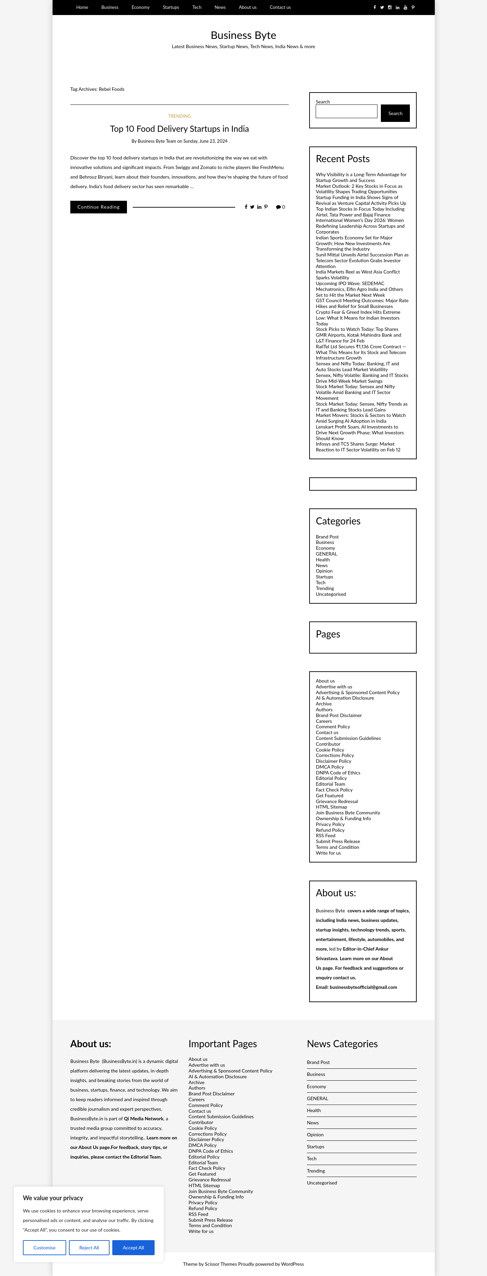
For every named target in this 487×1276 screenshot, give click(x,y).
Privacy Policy (330, 824)
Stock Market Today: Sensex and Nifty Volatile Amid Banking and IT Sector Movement (355, 392)
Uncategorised (331, 594)
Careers (324, 721)
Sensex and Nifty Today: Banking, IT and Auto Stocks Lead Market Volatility (357, 366)
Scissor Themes (221, 1264)
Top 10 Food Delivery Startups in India (179, 129)
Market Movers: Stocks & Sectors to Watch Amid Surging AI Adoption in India (360, 418)
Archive (324, 703)
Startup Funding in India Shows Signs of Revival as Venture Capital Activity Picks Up (361, 200)
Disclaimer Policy (333, 761)
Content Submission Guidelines (348, 738)
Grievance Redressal (337, 801)
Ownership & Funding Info (343, 818)
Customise (44, 1247)
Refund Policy (330, 830)
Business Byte (243, 34)
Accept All (133, 1247)
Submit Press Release (338, 841)
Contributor (328, 744)
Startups (171, 7)
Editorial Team (330, 784)
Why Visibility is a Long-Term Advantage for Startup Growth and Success (361, 177)
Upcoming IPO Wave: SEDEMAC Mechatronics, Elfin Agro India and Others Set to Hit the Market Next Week (359, 289)
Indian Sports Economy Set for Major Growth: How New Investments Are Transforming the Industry (354, 243)
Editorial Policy (331, 778)
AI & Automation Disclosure (345, 698)
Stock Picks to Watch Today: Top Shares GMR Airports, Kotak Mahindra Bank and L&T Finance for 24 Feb (358, 334)
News (220, 7)
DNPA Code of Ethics (338, 772)
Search (323, 101)
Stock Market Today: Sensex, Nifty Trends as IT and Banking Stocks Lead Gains (361, 406)
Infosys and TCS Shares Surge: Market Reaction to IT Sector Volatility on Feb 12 (358, 446)
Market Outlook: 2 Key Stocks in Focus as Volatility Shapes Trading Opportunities (359, 189)
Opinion (324, 571)
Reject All (89, 1247)
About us (248, 7)
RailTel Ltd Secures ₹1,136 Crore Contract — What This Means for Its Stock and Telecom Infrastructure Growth (361, 352)
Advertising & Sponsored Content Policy (358, 692)
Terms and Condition (337, 847)
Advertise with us (334, 686)
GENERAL (326, 554)
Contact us (280, 7)
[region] (89, 1224)
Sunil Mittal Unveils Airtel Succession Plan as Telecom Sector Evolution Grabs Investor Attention (362, 260)
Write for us (328, 853)
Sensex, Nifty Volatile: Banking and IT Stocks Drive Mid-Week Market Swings (362, 378)
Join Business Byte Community (348, 812)
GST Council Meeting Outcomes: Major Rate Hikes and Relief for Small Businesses (362, 303)
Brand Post (327, 536)
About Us (88, 1147)
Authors (324, 709)
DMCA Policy (330, 767)
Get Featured (329, 795)
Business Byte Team (157, 141)
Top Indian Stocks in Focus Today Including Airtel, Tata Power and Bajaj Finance (360, 212)
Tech (197, 7)
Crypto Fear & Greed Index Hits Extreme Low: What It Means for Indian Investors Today (358, 317)
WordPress (292, 1264)
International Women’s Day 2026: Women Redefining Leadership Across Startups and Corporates (360, 226)
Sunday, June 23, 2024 (205, 141)
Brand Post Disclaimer (339, 715)
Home (82, 7)
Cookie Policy (330, 750)
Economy (141, 7)
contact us (344, 977)
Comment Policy (333, 726)
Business (109, 7)
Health (323, 559)
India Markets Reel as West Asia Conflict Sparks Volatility (358, 274)
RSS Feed (325, 835)
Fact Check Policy (334, 790)
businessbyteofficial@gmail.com (363, 987)
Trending (179, 116)
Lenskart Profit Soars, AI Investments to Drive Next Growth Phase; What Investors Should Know (360, 432)
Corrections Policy (335, 755)
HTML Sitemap (331, 807)
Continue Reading (98, 207)
